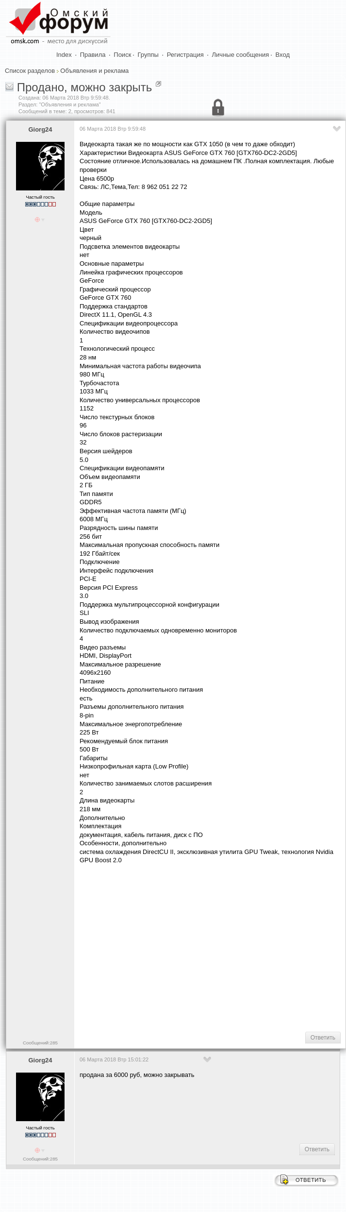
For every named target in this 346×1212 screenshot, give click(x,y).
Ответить (323, 1037)
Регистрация (185, 54)
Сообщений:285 (40, 1042)
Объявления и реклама (94, 70)
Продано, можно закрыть (84, 87)
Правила (93, 54)
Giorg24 (40, 129)
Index (64, 54)
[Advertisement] (210, 947)
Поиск (122, 54)
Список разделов (30, 70)
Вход (283, 54)
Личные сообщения (240, 54)
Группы (148, 54)
